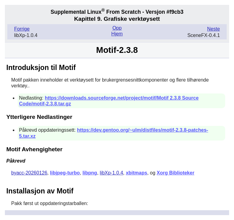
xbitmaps (136, 172)
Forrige (22, 28)
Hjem (116, 33)
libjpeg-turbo (65, 172)
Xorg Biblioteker (175, 172)
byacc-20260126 (29, 172)
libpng (90, 172)
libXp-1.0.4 (111, 172)
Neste (213, 28)
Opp (117, 28)
